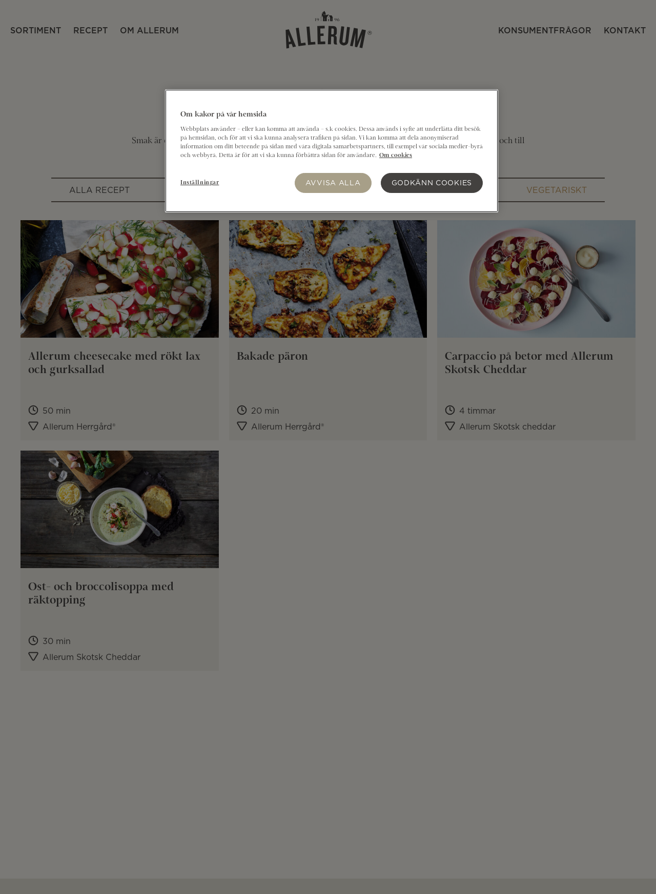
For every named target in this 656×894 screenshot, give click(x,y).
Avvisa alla (333, 182)
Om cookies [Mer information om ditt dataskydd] (395, 155)
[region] (331, 150)
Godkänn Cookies (432, 182)
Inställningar (199, 183)
